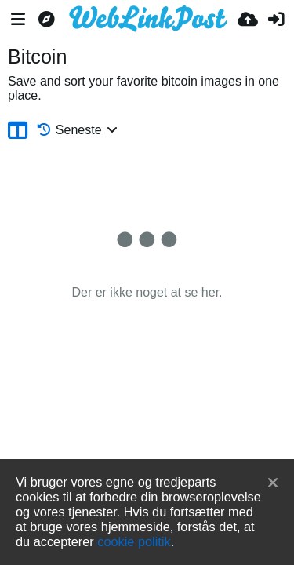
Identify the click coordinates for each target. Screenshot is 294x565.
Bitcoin (37, 56)
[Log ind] (276, 19)
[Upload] (248, 19)
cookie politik (133, 541)
